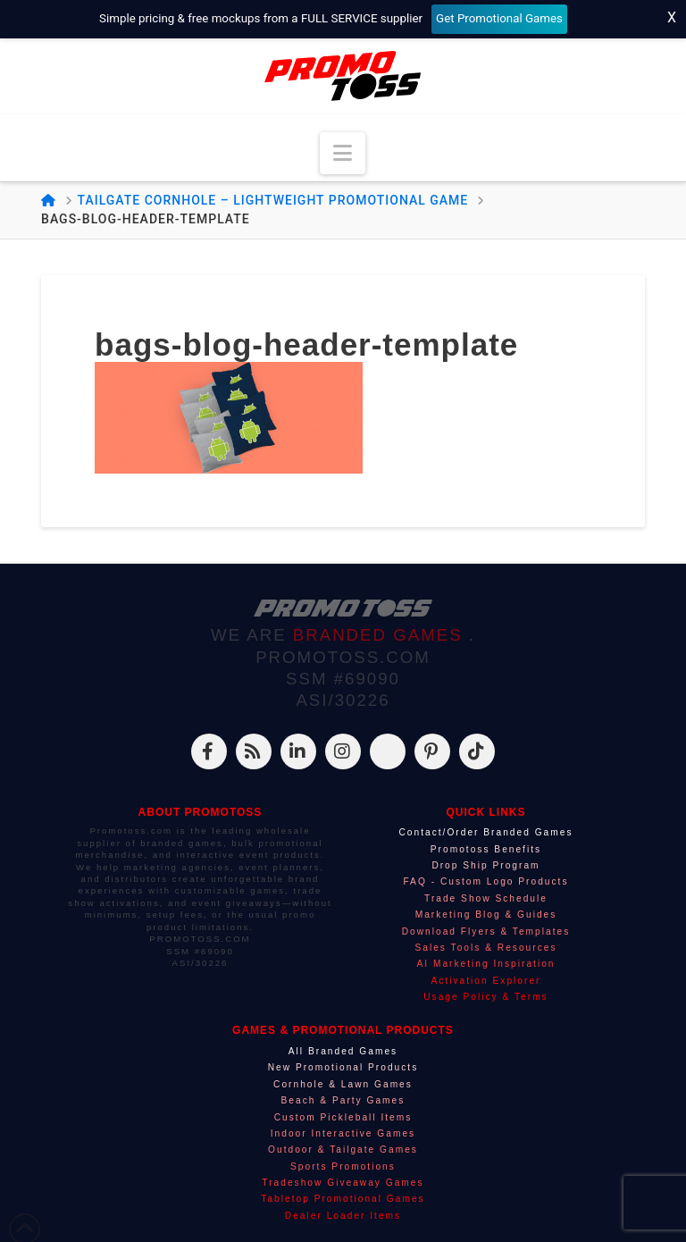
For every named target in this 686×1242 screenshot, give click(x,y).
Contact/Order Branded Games (485, 832)
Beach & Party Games (343, 1100)
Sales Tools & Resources (485, 947)
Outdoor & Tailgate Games (343, 1149)
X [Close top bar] (671, 17)
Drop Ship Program (485, 865)
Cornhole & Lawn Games (343, 1084)
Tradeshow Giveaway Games (342, 1182)
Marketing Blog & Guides (486, 914)
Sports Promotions (343, 1166)
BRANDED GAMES (381, 634)
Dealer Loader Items (343, 1216)
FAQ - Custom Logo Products (485, 881)
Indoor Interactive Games (343, 1133)
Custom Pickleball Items (343, 1117)
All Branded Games (343, 1051)
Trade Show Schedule (486, 898)
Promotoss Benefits (486, 849)
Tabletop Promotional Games (342, 1199)
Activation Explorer (486, 981)
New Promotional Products (343, 1067)
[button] (342, 153)
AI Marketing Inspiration (485, 964)
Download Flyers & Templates (486, 931)
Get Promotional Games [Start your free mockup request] (499, 18)
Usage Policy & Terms (485, 997)
